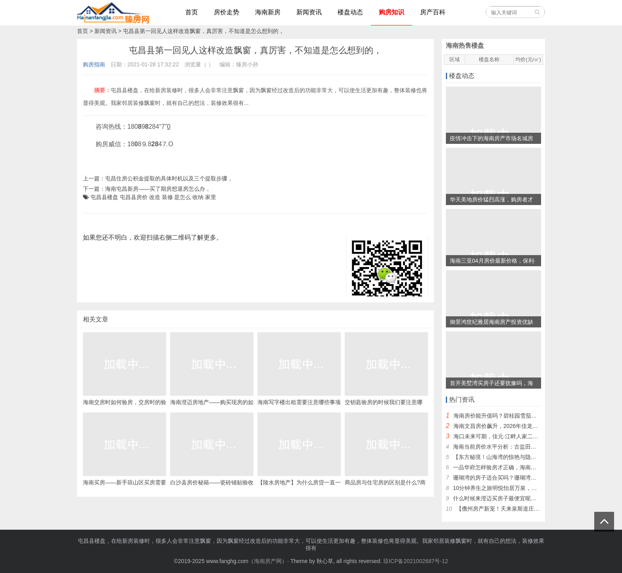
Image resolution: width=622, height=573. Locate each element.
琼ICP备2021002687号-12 (415, 561)
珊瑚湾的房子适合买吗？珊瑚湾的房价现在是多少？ (517, 477)
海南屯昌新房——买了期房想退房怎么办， (158, 189)
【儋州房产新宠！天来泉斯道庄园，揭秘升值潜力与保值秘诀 (531, 508)
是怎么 (182, 197)
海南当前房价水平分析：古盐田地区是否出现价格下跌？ (522, 446)
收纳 (197, 197)
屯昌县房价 (134, 197)
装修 (167, 197)
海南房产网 (268, 561)
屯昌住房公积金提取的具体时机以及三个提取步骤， (169, 178)
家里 (210, 197)
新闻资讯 (105, 31)
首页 (82, 31)
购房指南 (94, 64)
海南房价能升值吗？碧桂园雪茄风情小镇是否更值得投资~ (524, 415)
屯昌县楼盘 (104, 197)
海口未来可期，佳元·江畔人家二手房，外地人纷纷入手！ (523, 436)
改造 (154, 197)
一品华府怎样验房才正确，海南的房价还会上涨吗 (514, 467)
